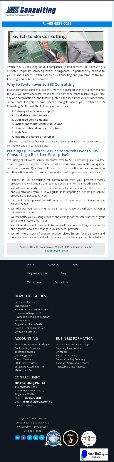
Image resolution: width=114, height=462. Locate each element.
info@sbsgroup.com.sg (56, 250)
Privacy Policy (23, 426)
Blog (63, 273)
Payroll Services (24, 359)
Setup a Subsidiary (66, 355)
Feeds (38, 430)
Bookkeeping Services (27, 348)
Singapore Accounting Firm (29, 366)
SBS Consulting (59, 141)
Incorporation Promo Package (72, 344)
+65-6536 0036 (58, 23)
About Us (53, 264)
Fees (75, 264)
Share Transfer (23, 370)
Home (31, 264)
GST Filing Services (25, 355)
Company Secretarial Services (73, 363)
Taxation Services (25, 351)
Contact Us (61, 282)
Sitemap (28, 430)
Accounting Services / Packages (32, 344)
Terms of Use (39, 426)
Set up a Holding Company (71, 359)
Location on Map (24, 405)
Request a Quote (37, 273)
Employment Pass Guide (28, 324)
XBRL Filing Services (26, 363)
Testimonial (34, 282)
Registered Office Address (70, 366)
